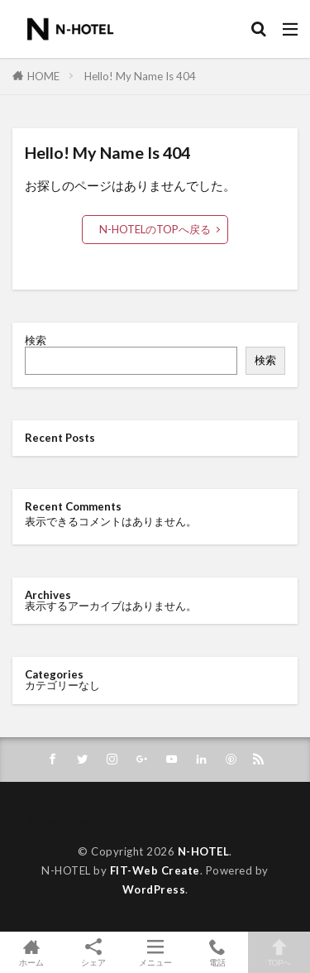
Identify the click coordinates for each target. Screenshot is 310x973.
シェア (93, 952)
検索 (35, 340)
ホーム (31, 952)
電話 (217, 952)
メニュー (155, 952)
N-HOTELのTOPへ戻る (155, 229)
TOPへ (279, 952)
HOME (43, 76)
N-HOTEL (204, 851)
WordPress (154, 889)
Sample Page (58, 820)
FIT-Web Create (155, 870)
